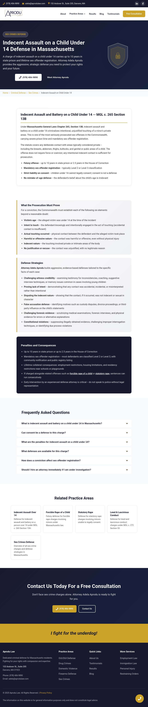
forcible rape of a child (81, 374)
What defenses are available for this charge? (74, 451)
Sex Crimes (33, 93)
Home (5, 93)
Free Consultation (134, 14)
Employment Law (128, 658)
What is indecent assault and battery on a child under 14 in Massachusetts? (74, 423)
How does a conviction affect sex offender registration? (74, 460)
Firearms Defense (67, 673)
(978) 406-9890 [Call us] (11, 3)
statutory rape (102, 374)
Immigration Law (128, 663)
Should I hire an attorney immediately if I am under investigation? (74, 469)
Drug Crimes (65, 663)
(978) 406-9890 (28, 77)
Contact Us (87, 609)
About (63, 14)
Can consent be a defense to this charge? (74, 432)
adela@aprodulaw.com (19, 679)
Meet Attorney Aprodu (58, 77)
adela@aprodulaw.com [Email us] (33, 3)
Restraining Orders (129, 673)
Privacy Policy (46, 693)
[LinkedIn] (137, 3)
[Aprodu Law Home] (13, 13)
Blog (102, 14)
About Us (94, 658)
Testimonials (113, 14)
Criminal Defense (18, 93)
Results (92, 14)
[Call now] (139, 698)
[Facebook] (143, 3)
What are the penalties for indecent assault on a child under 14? (74, 442)
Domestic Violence (68, 668)
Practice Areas (77, 13)
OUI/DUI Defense (67, 658)
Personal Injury (127, 668)
